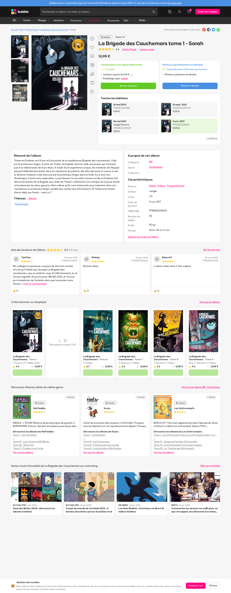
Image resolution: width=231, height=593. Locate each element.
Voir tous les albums (209, 302)
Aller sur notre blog (210, 465)
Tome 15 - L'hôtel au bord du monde (101, 445)
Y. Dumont (18, 363)
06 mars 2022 (211, 257)
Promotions (76, 20)
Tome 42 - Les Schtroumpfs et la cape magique (178, 445)
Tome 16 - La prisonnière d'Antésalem (102, 448)
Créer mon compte (207, 11)
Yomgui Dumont (175, 185)
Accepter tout (195, 585)
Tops (127, 20)
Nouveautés (113, 20)
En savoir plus (175, 3)
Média (144, 20)
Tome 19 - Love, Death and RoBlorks (31, 441)
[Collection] (170, 12)
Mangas (44, 20)
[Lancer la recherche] (154, 12)
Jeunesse (60, 20)
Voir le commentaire (35, 283)
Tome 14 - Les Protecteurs (96, 441)
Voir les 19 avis (129, 49)
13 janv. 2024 (142, 257)
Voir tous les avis (211, 249)
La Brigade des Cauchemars (54, 29)
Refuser (213, 585)
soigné (124, 78)
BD (16, 20)
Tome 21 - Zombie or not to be (28, 448)
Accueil (14, 29)
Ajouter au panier (128, 85)
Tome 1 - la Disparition (94, 435)
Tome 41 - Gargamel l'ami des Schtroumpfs (175, 441)
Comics (28, 20)
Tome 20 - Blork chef (23, 445)
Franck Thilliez (157, 185)
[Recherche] (95, 11)
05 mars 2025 (70, 257)
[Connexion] (179, 12)
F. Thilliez (29, 363)
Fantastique (32, 29)
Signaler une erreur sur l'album (143, 236)
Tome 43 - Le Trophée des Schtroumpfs (174, 448)
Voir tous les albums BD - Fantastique (201, 387)
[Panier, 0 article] (189, 12)
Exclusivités (94, 20)
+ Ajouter (32, 198)
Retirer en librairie (190, 85)
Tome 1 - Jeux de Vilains (25, 435)
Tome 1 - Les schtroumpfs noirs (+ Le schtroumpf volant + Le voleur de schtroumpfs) (186, 435)
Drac (37, 363)
